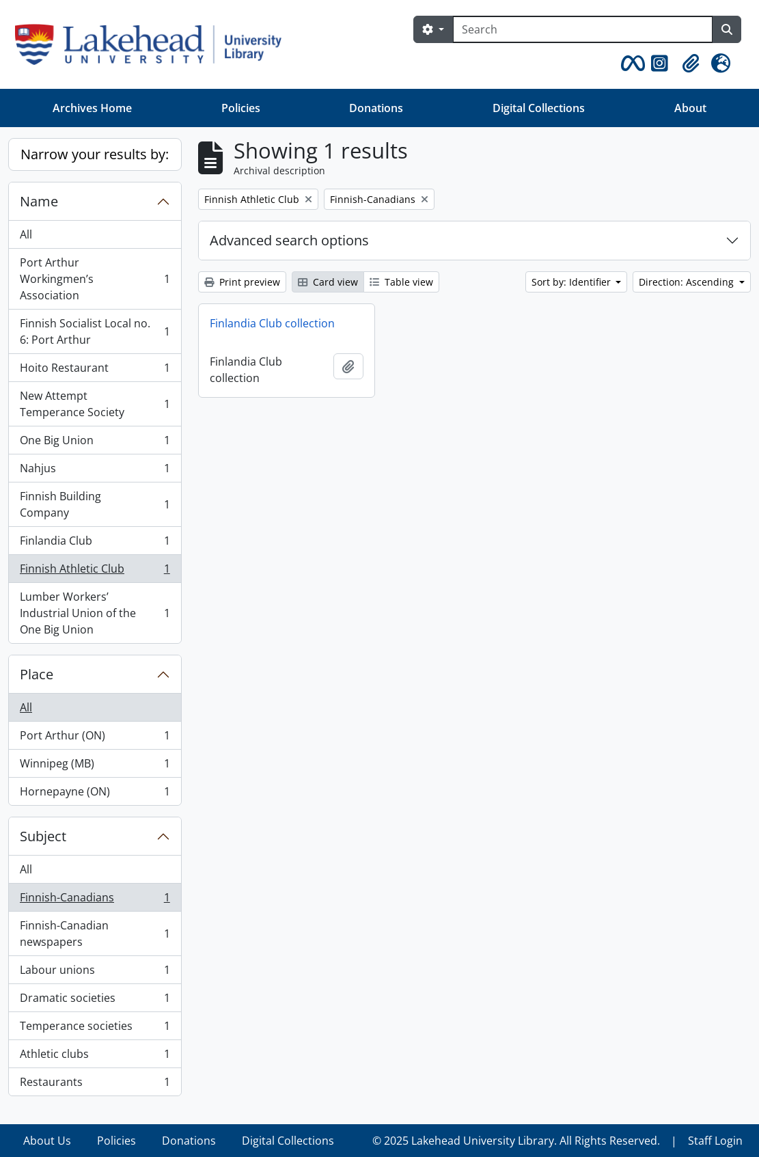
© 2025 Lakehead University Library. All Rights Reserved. (516, 1140)
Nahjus (94, 471)
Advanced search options (289, 240)
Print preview (242, 281)
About (690, 107)
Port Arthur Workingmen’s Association (94, 279)
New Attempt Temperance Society (94, 404)
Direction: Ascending (687, 281)
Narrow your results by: (94, 154)
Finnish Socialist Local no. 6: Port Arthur (94, 331)
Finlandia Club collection (272, 323)
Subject (43, 836)
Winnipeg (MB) (94, 766)
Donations (376, 107)
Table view (401, 281)
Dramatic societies (94, 1001)
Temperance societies (94, 1029)
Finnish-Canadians (94, 900)
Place (36, 674)
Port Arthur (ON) (94, 738)
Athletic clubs (94, 1057)
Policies (240, 107)
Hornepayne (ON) (94, 794)
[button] (631, 64)
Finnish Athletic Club (94, 571)
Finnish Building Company (94, 504)
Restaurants (94, 1084)
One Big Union (94, 443)
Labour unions (94, 973)
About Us (47, 1140)
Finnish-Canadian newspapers (94, 933)
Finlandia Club (94, 543)
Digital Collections (539, 107)
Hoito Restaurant (94, 370)
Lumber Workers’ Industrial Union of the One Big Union (94, 613)
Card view (328, 281)
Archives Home (92, 107)
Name (39, 201)
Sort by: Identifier (572, 281)
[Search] (582, 29)
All (26, 234)
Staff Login (715, 1140)
